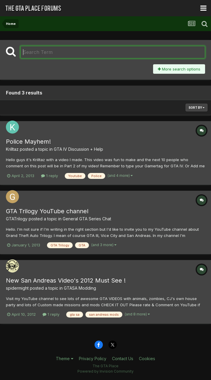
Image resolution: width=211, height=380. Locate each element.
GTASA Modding (80, 288)
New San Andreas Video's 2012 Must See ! (66, 280)
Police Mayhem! (28, 141)
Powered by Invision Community (105, 371)
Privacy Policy (92, 358)
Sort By (196, 107)
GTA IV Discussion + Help (78, 149)
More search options (179, 69)
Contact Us (122, 358)
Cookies (147, 358)
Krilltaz (12, 149)
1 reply (49, 175)
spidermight (17, 288)
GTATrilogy (16, 218)
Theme (64, 358)
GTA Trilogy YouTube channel (47, 211)
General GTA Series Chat (87, 218)
